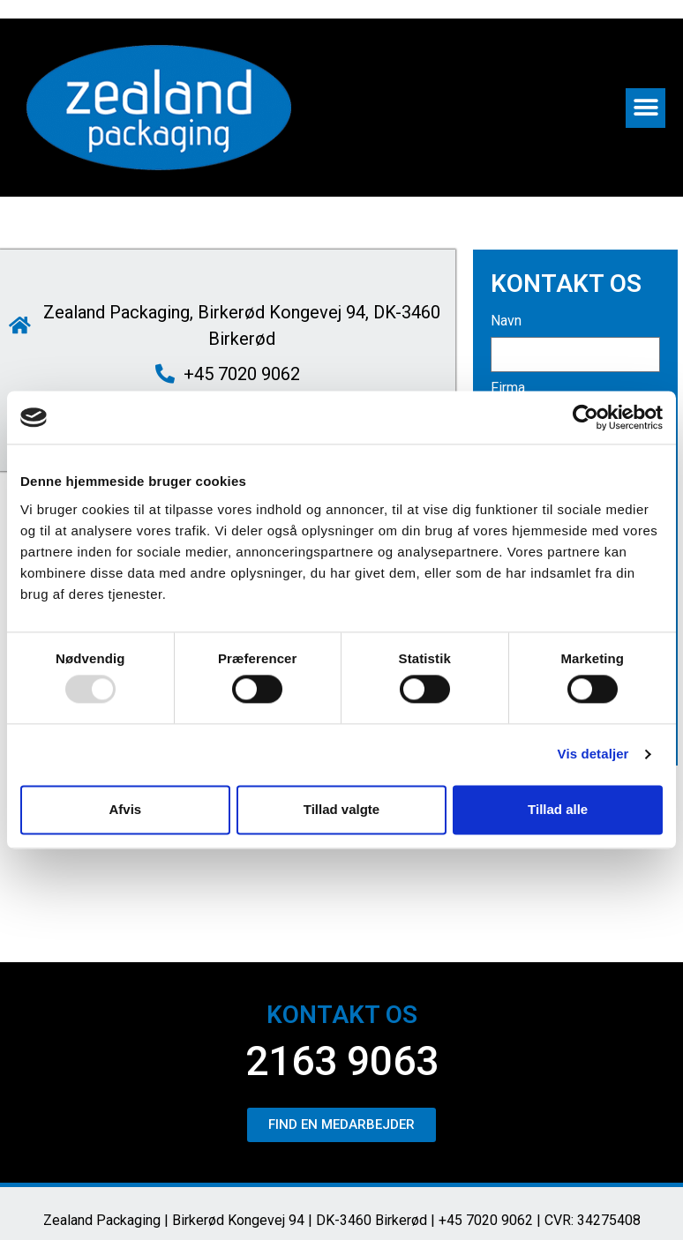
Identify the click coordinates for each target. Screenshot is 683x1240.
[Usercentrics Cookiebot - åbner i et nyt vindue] (585, 417)
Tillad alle (558, 809)
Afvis (125, 809)
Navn (506, 321)
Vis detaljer (593, 754)
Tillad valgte (341, 809)
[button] (645, 108)
